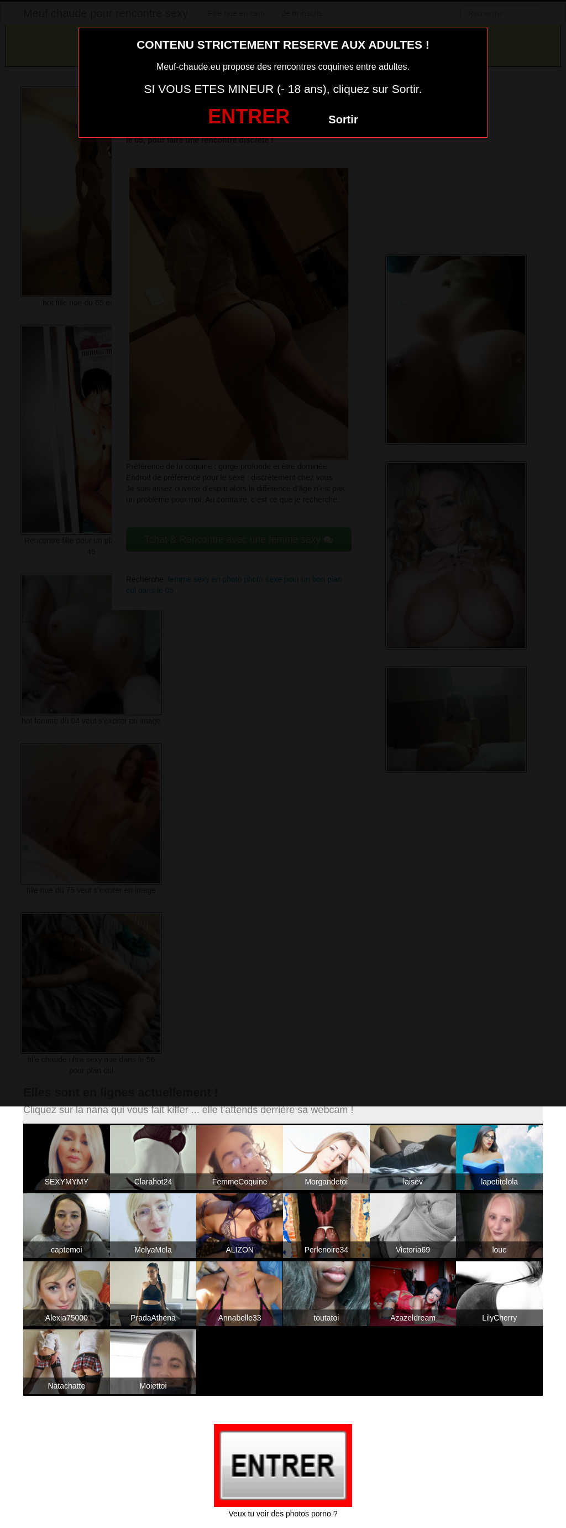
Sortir (343, 119)
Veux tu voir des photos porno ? (283, 1513)
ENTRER (249, 116)
